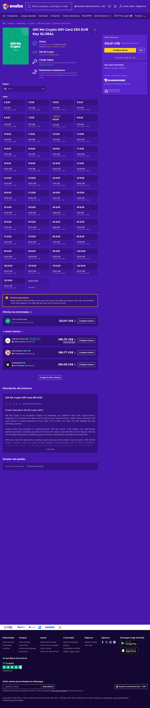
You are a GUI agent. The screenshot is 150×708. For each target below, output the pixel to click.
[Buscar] (48, 6)
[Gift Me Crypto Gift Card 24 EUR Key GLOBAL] (62, 181)
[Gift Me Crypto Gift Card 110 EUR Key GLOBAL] (38, 269)
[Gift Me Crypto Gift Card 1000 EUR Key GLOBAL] (38, 284)
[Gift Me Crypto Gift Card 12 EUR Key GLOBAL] (62, 137)
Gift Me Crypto (43, 23)
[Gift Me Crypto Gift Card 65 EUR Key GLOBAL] (87, 225)
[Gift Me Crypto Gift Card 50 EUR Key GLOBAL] (14, 225)
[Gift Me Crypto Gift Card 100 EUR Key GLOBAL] (87, 254)
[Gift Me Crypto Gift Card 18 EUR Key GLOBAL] (14, 167)
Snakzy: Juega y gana (71, 651)
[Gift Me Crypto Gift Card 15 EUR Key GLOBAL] (38, 152)
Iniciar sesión (126, 6)
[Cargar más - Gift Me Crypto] (35, 53)
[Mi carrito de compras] (115, 6)
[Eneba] (13, 6)
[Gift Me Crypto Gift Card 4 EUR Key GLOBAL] (62, 106)
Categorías (21, 23)
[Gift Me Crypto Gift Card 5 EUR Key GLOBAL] (87, 106)
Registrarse (141, 6)
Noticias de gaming (70, 642)
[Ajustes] (90, 6)
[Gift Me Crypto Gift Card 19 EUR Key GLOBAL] (38, 167)
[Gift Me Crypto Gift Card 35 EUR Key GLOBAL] (38, 210)
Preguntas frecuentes (48, 642)
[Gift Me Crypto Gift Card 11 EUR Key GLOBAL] (38, 137)
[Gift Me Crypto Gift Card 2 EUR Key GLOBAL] (14, 106)
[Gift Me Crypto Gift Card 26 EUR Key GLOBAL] (14, 196)
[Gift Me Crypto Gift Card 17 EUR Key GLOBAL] (87, 152)
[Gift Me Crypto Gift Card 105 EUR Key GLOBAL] (14, 269)
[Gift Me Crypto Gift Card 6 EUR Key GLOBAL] (14, 121)
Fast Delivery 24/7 (20, 351)
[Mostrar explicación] (34, 342)
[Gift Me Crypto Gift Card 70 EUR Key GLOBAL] (14, 240)
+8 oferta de (124, 58)
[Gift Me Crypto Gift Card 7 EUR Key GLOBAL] (38, 121)
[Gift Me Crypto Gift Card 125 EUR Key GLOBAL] (14, 284)
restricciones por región (56, 46)
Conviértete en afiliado (71, 648)
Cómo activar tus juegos (49, 645)
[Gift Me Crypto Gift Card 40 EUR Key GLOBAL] (62, 210)
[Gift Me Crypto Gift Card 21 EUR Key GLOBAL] (87, 167)
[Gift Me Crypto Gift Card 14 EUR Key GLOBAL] (14, 152)
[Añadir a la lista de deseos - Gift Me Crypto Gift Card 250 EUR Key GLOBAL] (95, 32)
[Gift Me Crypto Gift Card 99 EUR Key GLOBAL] (62, 254)
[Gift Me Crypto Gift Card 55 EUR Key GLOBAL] (38, 225)
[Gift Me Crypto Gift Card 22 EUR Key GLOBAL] (14, 181)
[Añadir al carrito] (141, 50)
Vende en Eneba (91, 642)
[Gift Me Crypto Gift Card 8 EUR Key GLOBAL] (62, 121)
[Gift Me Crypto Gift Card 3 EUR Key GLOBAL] (38, 106)
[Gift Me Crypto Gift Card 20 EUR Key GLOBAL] (62, 167)
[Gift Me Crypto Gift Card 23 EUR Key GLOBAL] (38, 181)
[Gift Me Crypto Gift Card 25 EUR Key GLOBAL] (87, 181)
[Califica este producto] (14, 404)
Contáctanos (7, 645)
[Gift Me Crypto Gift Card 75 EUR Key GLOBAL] (38, 240)
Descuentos (23, 651)
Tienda (10, 23)
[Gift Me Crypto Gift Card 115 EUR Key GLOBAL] (62, 269)
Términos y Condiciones (103, 698)
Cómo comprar (24, 642)
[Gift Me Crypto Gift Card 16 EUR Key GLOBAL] (62, 152)
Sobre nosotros (8, 642)
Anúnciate (88, 645)
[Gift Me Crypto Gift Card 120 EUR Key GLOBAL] (87, 269)
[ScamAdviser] (114, 80)
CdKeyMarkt (17, 363)
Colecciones (23, 645)
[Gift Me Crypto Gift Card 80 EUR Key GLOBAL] (62, 240)
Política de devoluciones (49, 651)
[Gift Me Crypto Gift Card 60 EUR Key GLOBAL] (62, 225)
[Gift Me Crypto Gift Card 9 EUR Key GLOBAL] (87, 121)
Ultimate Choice (18, 339)
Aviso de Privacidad (58, 691)
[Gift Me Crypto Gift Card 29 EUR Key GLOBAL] (87, 196)
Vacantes (6, 648)
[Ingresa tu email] (22, 686)
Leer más (50, 449)
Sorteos (66, 645)
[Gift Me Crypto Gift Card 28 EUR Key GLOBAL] (62, 196)
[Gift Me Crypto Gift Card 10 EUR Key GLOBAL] (14, 137)
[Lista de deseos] (109, 6)
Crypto (32, 23)
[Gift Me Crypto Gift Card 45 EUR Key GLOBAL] (87, 210)
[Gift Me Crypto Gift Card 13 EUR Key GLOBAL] (87, 137)
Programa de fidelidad (27, 648)
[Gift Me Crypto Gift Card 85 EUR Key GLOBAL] (87, 240)
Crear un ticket (45, 648)
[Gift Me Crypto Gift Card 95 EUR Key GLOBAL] (38, 254)
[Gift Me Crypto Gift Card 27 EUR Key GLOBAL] (38, 196)
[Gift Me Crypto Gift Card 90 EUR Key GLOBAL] (14, 254)
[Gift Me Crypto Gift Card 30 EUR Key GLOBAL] (14, 210)
